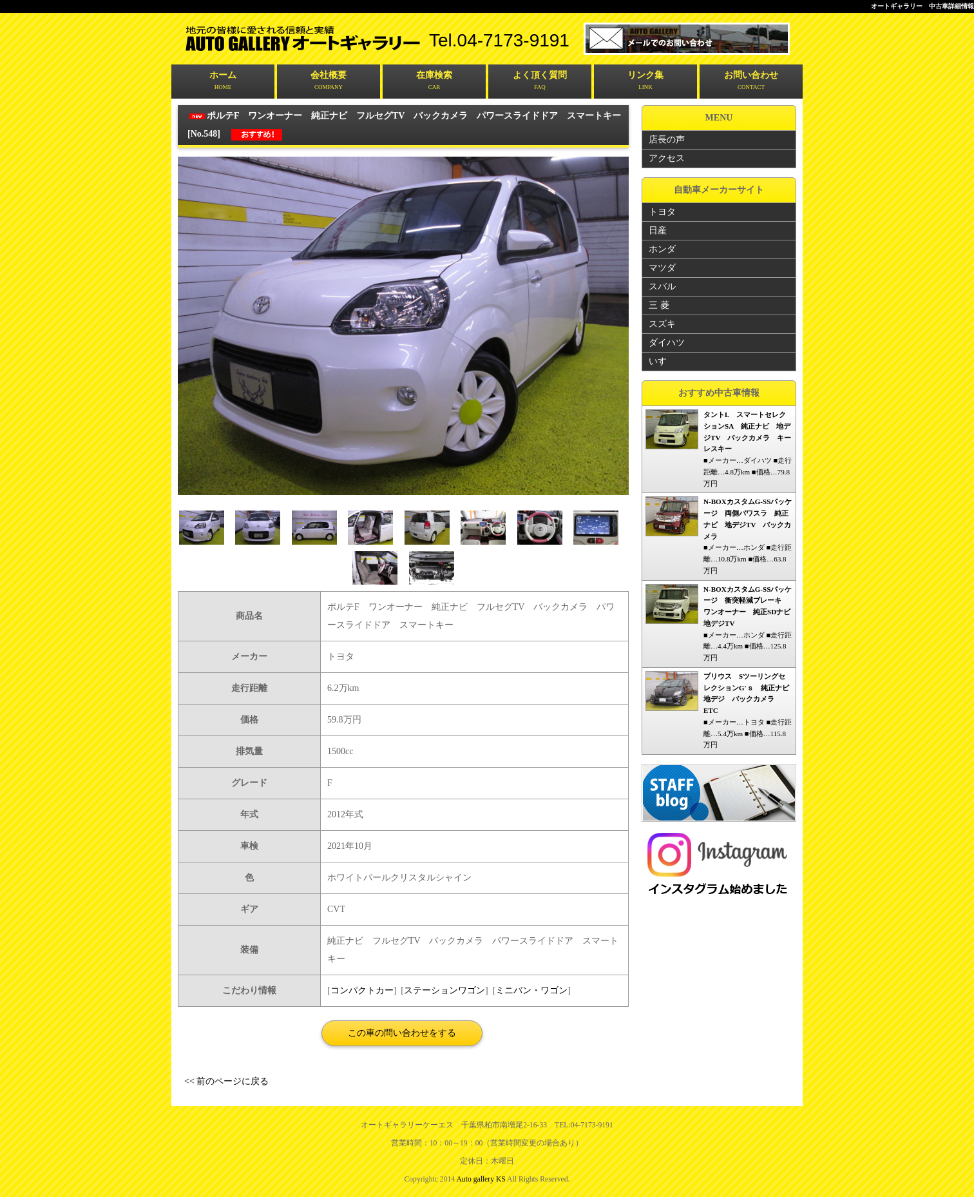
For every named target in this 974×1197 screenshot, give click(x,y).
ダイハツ (667, 342)
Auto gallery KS (480, 1178)
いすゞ (662, 360)
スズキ (662, 323)
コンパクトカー (362, 990)
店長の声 (667, 139)
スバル (662, 286)
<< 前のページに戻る (226, 1080)
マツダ (662, 267)
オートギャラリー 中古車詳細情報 (922, 6)
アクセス (667, 157)
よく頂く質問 (539, 81)
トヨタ (662, 211)
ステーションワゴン (444, 990)
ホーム (222, 81)
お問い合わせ (751, 81)
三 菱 (659, 304)
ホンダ (662, 248)
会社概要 (328, 81)
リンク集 (645, 81)
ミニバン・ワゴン (531, 990)
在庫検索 (434, 81)
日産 (658, 230)
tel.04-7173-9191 (499, 40)
